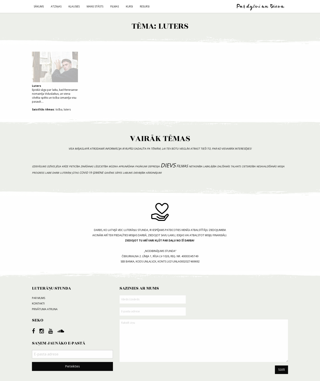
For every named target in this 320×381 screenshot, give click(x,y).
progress (38, 172)
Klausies (74, 6)
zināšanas (87, 166)
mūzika (113, 166)
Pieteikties (72, 366)
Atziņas (56, 6)
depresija (154, 166)
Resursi (144, 6)
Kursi (129, 6)
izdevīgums (39, 166)
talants (236, 166)
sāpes (118, 172)
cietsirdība (248, 166)
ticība (59, 109)
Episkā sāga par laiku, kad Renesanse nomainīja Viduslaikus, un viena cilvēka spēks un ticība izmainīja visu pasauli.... (55, 77)
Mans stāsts (95, 6)
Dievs (168, 165)
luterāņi (65, 172)
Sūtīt (281, 369)
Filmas (114, 6)
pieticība (74, 166)
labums (127, 172)
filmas (182, 166)
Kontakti (38, 303)
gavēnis (109, 172)
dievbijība (139, 172)
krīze (65, 166)
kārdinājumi (154, 172)
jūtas (75, 172)
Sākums (39, 6)
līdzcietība (101, 166)
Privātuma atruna (45, 309)
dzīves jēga (54, 166)
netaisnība (195, 166)
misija (280, 166)
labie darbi (52, 172)
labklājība (209, 166)
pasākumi (141, 166)
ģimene (98, 173)
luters (67, 109)
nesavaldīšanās (266, 166)
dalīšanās (223, 166)
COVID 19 (85, 173)
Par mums (38, 298)
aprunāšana (126, 166)
